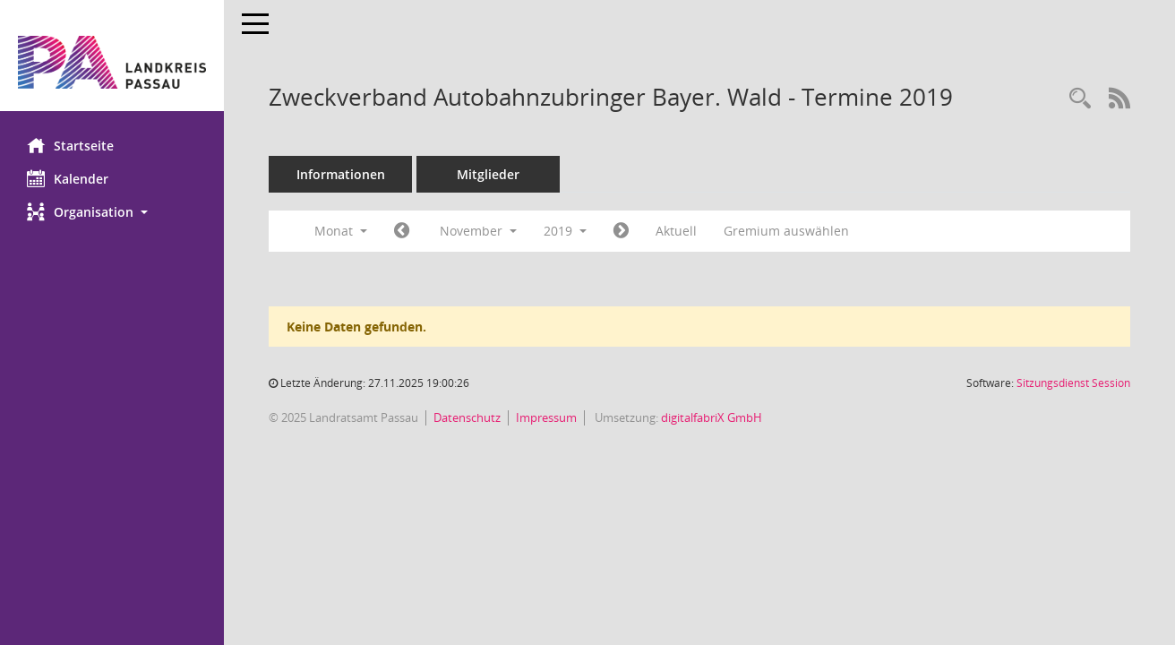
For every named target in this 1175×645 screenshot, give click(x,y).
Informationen (340, 174)
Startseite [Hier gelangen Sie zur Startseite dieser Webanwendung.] (70, 145)
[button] (112, 211)
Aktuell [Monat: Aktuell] (676, 230)
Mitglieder (488, 174)
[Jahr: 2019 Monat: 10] (402, 231)
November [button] (478, 230)
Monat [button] (340, 230)
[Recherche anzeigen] (1080, 99)
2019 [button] (565, 230)
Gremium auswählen (786, 230)
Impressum (546, 417)
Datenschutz (467, 417)
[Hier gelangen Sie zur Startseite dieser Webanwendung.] (112, 62)
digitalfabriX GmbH (711, 417)
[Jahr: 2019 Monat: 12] (621, 231)
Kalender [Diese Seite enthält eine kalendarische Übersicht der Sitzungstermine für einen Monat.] (67, 178)
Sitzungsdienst (1073, 383)
